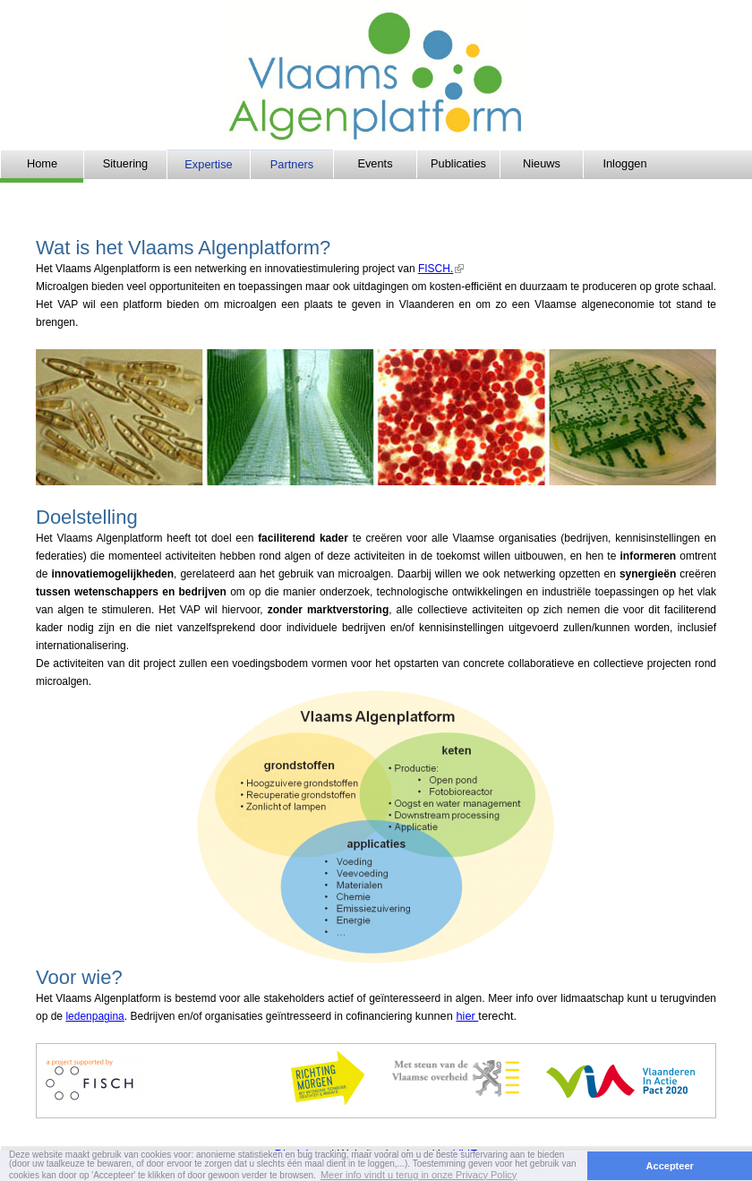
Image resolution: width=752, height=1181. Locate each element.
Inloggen (624, 163)
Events (374, 163)
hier (467, 1016)
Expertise (208, 164)
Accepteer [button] (670, 1165)
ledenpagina (94, 1016)
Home (42, 163)
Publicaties (458, 163)
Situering (126, 163)
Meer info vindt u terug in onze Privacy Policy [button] (418, 1174)
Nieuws (541, 163)
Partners (291, 164)
